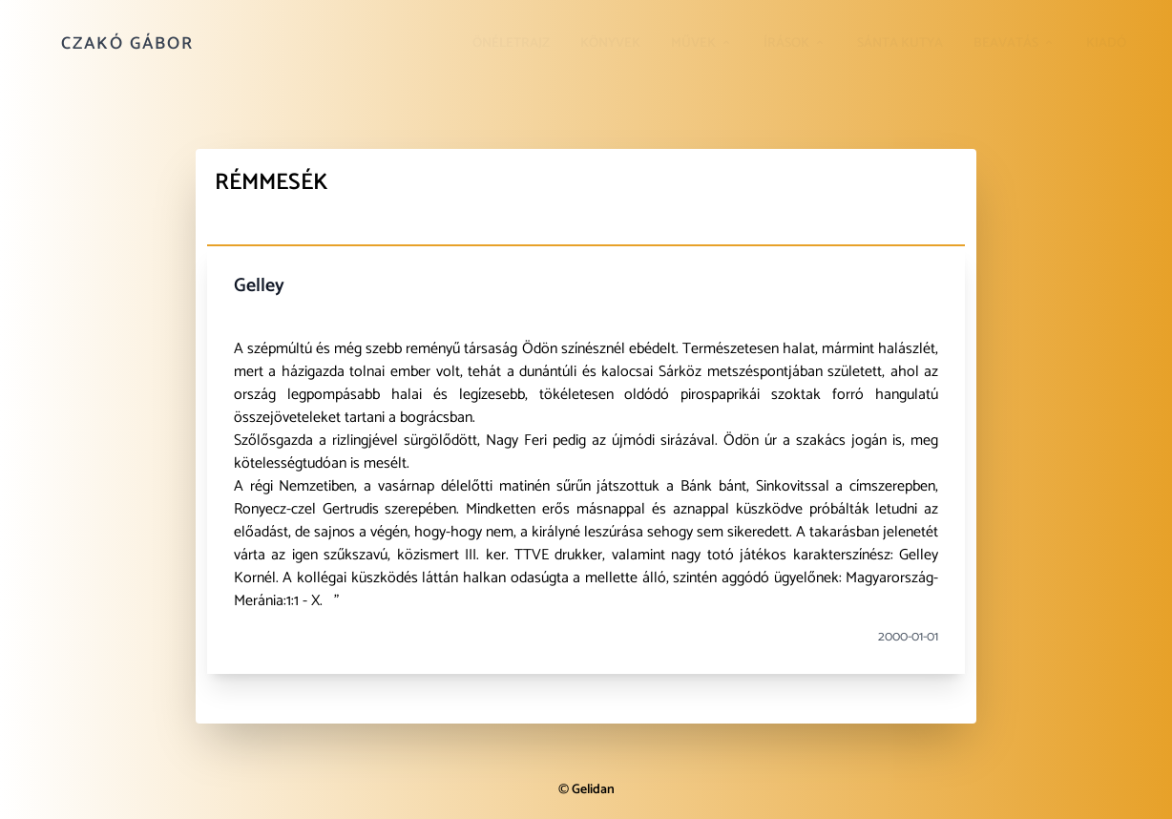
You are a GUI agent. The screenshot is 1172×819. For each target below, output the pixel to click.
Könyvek (610, 43)
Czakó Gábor (127, 44)
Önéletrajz (511, 43)
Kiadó (1106, 43)
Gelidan (593, 790)
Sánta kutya (900, 43)
